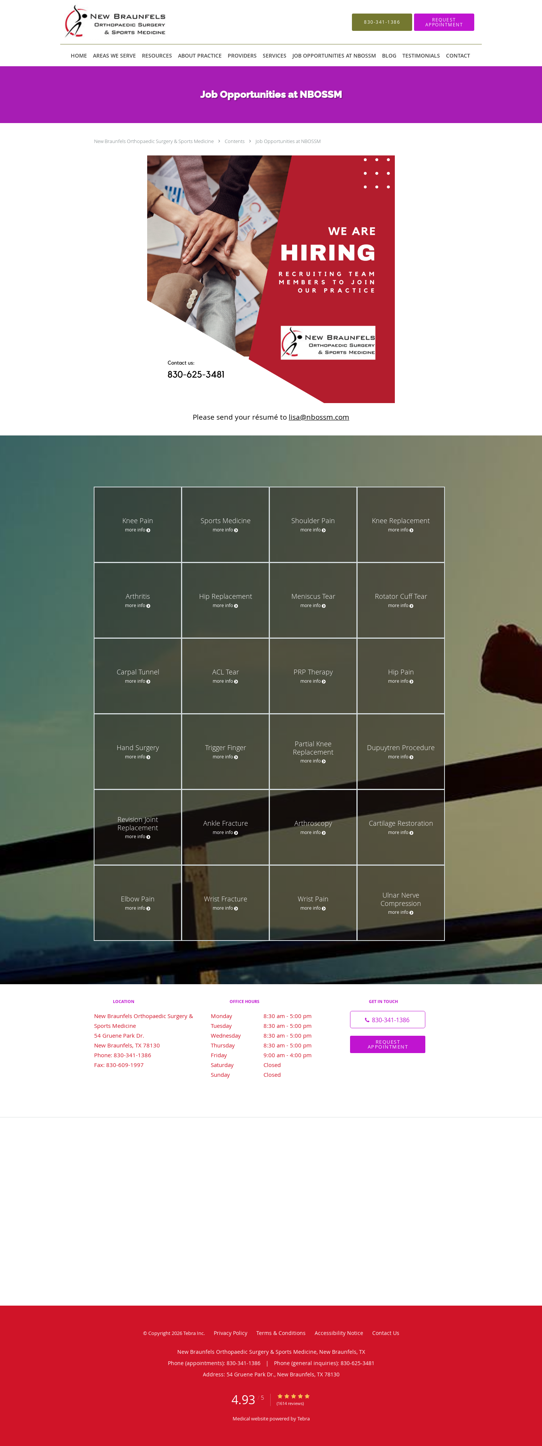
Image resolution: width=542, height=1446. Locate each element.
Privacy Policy (230, 1332)
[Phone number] (387, 1019)
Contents (235, 141)
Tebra (303, 1418)
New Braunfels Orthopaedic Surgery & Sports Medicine (154, 141)
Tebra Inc (193, 1333)
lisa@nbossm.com (319, 417)
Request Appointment (388, 1044)
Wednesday (269, 1035)
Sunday (269, 1074)
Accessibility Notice (339, 1332)
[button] (444, 22)
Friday (269, 1055)
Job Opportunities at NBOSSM (288, 141)
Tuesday (269, 1025)
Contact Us (385, 1332)
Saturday (269, 1065)
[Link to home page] (129, 22)
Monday (269, 1016)
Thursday (269, 1045)
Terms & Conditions (281, 1332)
